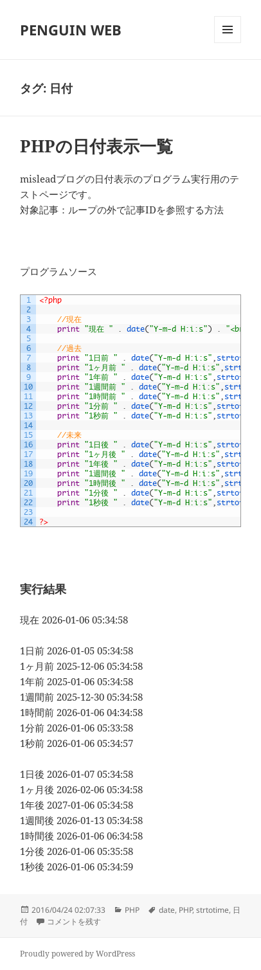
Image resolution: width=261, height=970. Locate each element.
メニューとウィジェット (227, 42)
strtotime (212, 909)
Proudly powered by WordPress (77, 953)
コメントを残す (74, 921)
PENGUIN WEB (71, 29)
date (167, 909)
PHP (132, 909)
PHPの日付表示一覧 (96, 145)
